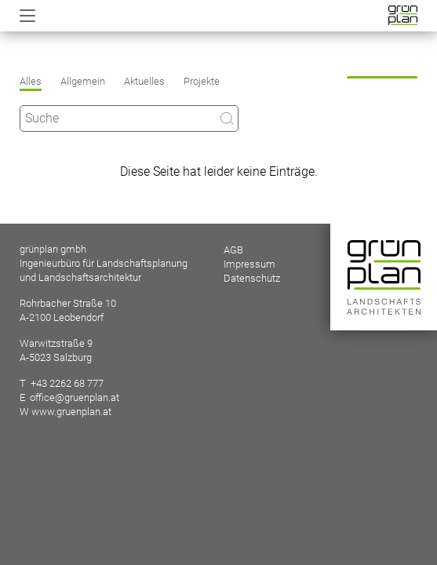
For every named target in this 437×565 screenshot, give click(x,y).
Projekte (202, 81)
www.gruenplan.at (71, 411)
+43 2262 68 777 (67, 383)
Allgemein (82, 81)
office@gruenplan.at (74, 397)
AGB (233, 250)
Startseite (402, 15)
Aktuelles (144, 81)
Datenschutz (252, 278)
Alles (31, 81)
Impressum (249, 264)
